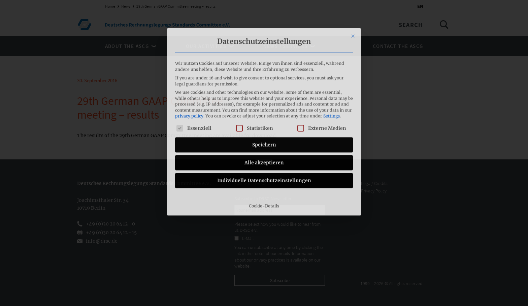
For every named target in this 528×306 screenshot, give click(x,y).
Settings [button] (331, 73)
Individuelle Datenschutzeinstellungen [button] (264, 137)
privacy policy (189, 73)
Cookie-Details (264, 162)
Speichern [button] (264, 102)
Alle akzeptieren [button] (264, 120)
